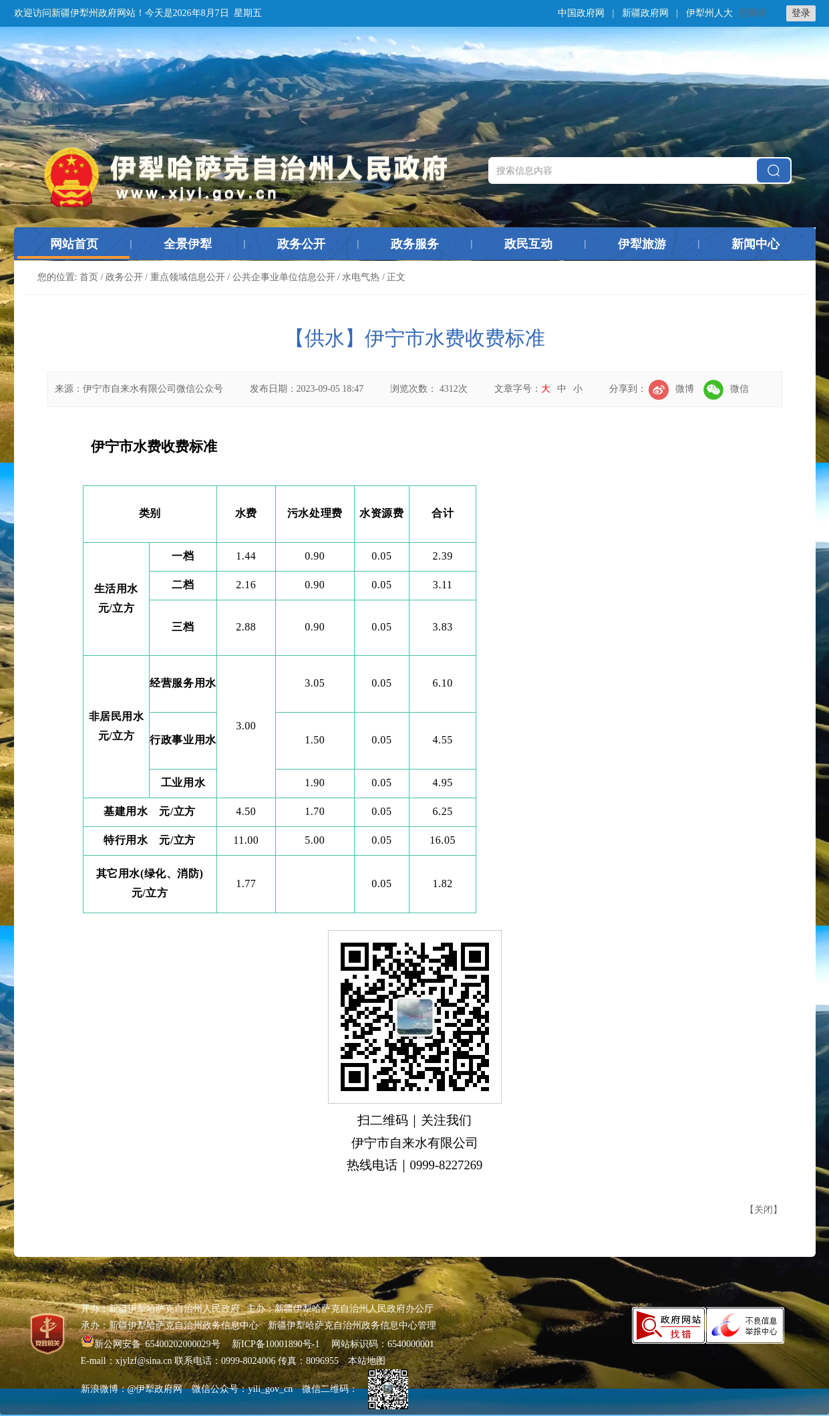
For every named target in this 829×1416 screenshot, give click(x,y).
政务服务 (415, 244)
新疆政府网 (645, 13)
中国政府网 (581, 13)
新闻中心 (755, 244)
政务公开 (301, 244)
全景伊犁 (188, 244)
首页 (88, 277)
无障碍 (752, 13)
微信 (726, 389)
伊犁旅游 (642, 244)
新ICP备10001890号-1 (275, 1344)
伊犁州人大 (709, 13)
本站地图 (366, 1361)
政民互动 (528, 244)
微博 (671, 389)
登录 (801, 13)
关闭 (763, 1210)
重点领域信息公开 (187, 277)
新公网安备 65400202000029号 (152, 1344)
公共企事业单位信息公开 (283, 277)
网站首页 (74, 244)
